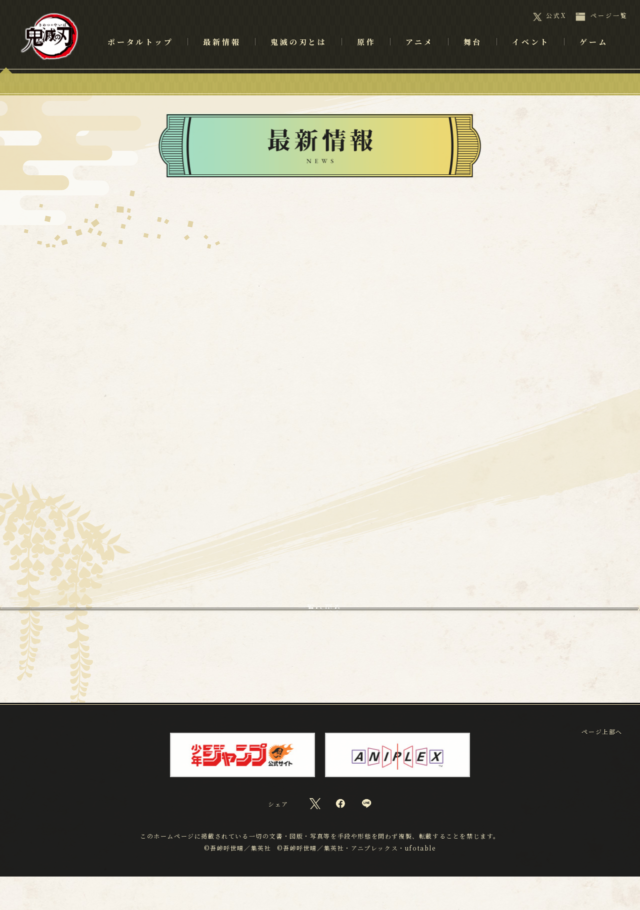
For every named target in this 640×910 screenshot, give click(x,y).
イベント (530, 55)
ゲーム (593, 55)
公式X (556, 15)
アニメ (419, 55)
